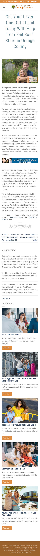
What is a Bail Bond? (11, 335)
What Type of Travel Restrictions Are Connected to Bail (19, 380)
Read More (6, 348)
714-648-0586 (15, 217)
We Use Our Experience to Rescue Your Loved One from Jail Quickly (10, 237)
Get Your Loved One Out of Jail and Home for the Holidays (29, 237)
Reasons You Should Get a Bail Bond (19, 425)
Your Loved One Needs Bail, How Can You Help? (19, 514)
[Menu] (4, 6)
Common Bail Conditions (13, 469)
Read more (6, 298)
